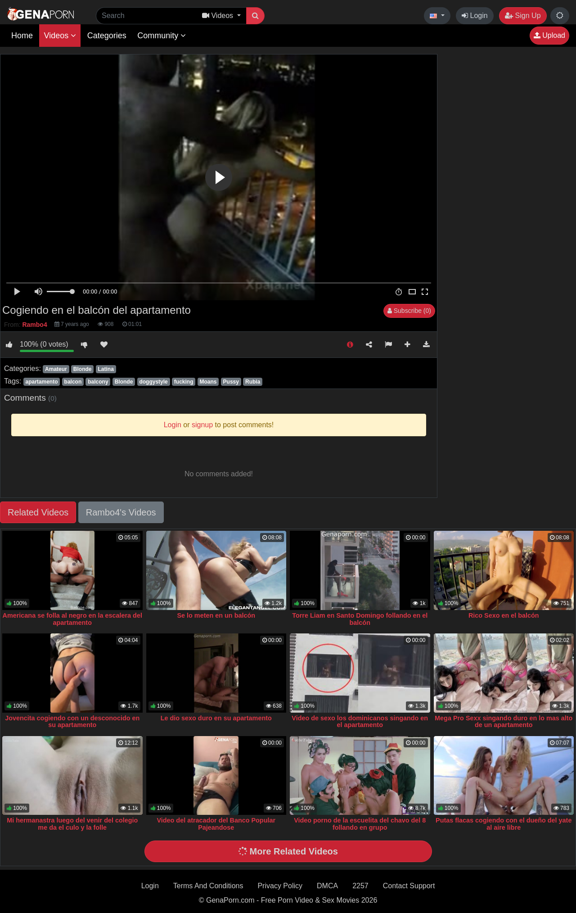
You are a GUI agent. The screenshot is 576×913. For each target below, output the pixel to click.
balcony (98, 382)
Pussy (231, 382)
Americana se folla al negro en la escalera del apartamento (72, 619)
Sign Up (522, 15)
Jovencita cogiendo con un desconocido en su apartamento (72, 721)
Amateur (56, 369)
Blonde (82, 369)
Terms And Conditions (208, 886)
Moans (208, 382)
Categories (106, 35)
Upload (549, 35)
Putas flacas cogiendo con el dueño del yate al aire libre (504, 824)
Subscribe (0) (409, 310)
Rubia (252, 382)
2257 (360, 886)
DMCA (327, 886)
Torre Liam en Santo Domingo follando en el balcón (360, 619)
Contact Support (409, 886)
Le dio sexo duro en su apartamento (216, 718)
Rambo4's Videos (121, 512)
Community (161, 35)
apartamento (41, 382)
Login (475, 15)
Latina (106, 369)
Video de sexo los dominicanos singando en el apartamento (360, 721)
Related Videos (38, 512)
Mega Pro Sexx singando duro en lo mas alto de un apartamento (503, 721)
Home (22, 35)
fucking (184, 382)
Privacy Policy (279, 886)
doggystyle (153, 382)
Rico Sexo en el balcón (503, 615)
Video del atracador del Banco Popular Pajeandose (216, 824)
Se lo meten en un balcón (216, 615)
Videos (60, 35)
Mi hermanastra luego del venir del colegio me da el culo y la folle (72, 824)
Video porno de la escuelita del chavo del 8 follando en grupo (360, 824)
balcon (73, 382)
